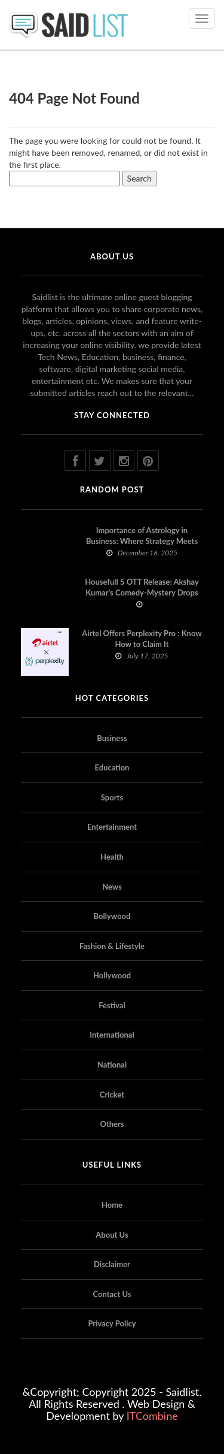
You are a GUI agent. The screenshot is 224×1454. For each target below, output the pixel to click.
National (112, 1064)
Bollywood (112, 916)
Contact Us (112, 1294)
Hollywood (112, 975)
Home (112, 1205)
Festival (112, 1005)
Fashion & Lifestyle (112, 946)
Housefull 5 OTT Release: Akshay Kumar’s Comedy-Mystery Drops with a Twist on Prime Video (142, 592)
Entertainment (112, 827)
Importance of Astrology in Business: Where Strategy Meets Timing (142, 541)
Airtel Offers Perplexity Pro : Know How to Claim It (141, 638)
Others (112, 1124)
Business (112, 738)
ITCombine (152, 1415)
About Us (112, 1235)
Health (112, 856)
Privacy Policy (112, 1323)
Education (112, 767)
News (112, 886)
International (112, 1034)
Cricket (112, 1094)
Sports (112, 797)
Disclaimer (112, 1264)
